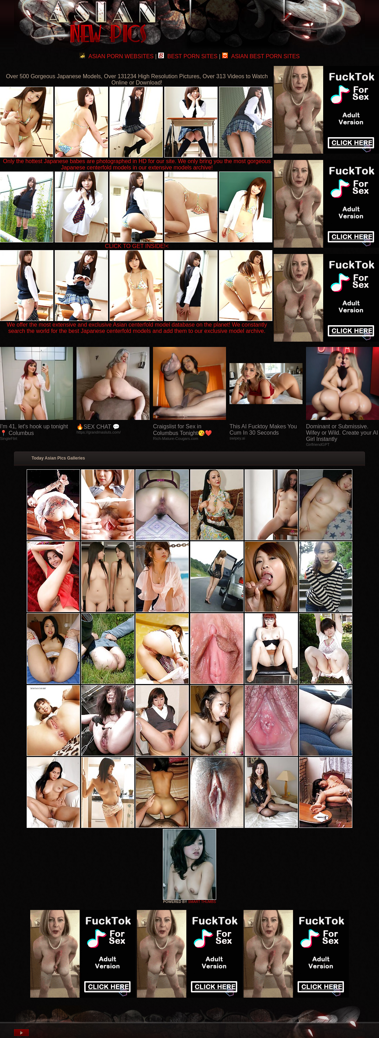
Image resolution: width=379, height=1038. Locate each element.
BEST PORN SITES (188, 56)
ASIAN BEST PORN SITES (261, 56)
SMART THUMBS (202, 902)
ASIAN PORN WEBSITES (116, 56)
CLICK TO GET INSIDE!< (137, 246)
